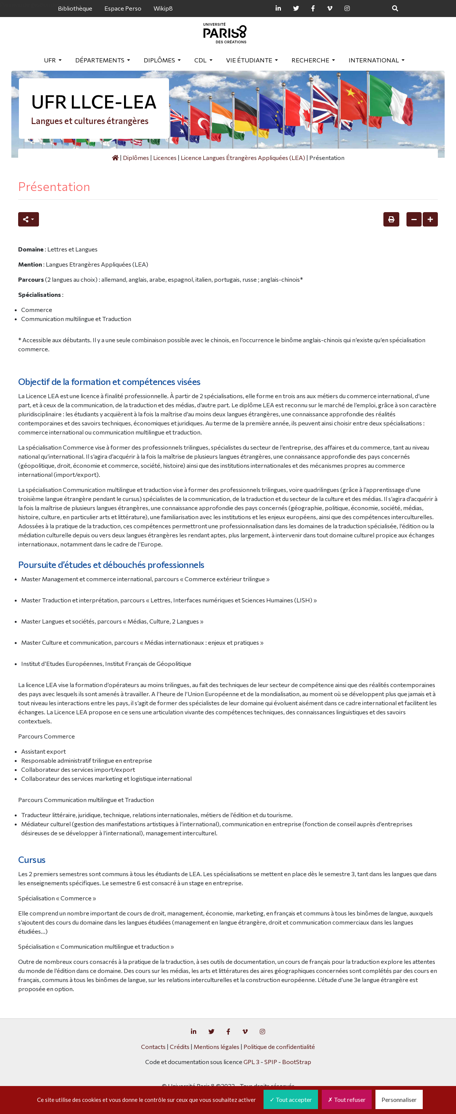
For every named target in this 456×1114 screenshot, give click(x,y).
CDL (201, 60)
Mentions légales (216, 1046)
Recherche (311, 60)
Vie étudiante (249, 60)
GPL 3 (251, 1061)
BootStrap (296, 1061)
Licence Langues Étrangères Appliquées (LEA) (243, 157)
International (374, 60)
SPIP (270, 1061)
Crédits (179, 1046)
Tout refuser (347, 1099)
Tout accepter (291, 1099)
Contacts (153, 1046)
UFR (50, 60)
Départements (100, 60)
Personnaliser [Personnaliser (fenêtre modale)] (399, 1099)
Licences (165, 157)
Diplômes (160, 60)
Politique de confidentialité (279, 1046)
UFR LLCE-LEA (94, 101)
